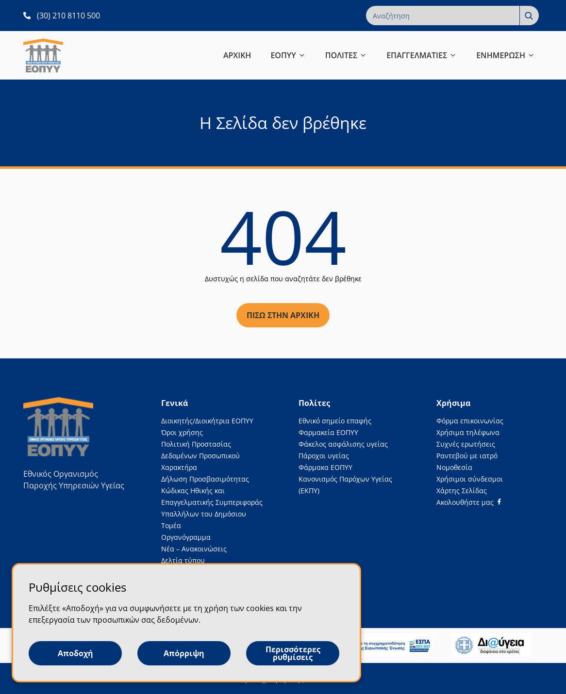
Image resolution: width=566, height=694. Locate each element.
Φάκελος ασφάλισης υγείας (343, 444)
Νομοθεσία (454, 467)
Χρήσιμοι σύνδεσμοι (469, 479)
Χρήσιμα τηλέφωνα (467, 432)
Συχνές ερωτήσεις (465, 444)
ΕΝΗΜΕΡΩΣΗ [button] (505, 55)
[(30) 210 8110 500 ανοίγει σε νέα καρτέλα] (61, 15)
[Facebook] (468, 502)
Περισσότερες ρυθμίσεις (293, 653)
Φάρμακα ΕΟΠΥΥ (325, 467)
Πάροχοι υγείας (324, 455)
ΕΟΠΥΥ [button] (287, 55)
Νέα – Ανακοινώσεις (194, 548)
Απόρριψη (184, 653)
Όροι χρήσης (182, 432)
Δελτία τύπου (183, 560)
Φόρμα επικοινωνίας (469, 420)
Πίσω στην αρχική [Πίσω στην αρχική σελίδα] (283, 315)
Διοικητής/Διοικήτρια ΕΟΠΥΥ (207, 420)
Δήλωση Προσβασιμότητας (205, 479)
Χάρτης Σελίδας (461, 490)
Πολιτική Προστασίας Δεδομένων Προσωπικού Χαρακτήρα (200, 455)
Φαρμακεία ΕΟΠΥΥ (328, 432)
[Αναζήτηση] (529, 15)
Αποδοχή (75, 653)
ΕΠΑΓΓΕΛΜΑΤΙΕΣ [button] (421, 55)
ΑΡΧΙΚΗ (237, 55)
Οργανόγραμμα (186, 537)
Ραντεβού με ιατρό (467, 455)
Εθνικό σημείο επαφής (335, 420)
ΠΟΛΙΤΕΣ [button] (346, 55)
